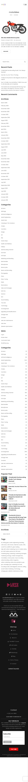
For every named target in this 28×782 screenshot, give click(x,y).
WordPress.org (5, 343)
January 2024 (4, 135)
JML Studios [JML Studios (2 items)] (6, 551)
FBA (2, 238)
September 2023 (5, 144)
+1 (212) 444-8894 (12, 713)
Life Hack (3, 252)
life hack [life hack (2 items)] (18, 551)
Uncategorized (5, 308)
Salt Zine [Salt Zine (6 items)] (20, 566)
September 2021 (5, 179)
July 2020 (3, 191)
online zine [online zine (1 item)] (13, 562)
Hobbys (3, 246)
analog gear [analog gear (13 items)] (6, 542)
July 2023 (3, 150)
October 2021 (4, 176)
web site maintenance (7, 320)
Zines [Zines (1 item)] (21, 571)
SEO (2, 297)
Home (11, 15)
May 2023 (3, 156)
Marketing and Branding (7, 258)
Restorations (4, 285)
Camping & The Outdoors (8, 223)
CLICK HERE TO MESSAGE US (13, 716)
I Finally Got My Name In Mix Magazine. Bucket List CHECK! (17, 497)
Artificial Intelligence (6, 214)
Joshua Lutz (18, 40)
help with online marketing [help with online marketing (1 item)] (8, 549)
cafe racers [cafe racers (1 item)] (10, 544)
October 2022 (4, 164)
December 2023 (5, 138)
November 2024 (5, 126)
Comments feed (5, 340)
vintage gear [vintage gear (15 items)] (4, 571)
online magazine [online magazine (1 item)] (14, 560)
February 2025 (4, 123)
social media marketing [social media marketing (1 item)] (7, 569)
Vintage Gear (4, 314)
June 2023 (3, 153)
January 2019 (4, 200)
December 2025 (5, 108)
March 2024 (4, 132)
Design (3, 232)
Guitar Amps (4, 241)
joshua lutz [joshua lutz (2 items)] (12, 551)
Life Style (3, 255)
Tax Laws (3, 303)
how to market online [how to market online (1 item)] (21, 549)
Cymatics (3, 229)
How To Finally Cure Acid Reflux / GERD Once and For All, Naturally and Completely (17, 507)
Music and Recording (6, 270)
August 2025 (4, 120)
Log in (2, 334)
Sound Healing (5, 300)
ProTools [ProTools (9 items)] (20, 564)
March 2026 (4, 102)
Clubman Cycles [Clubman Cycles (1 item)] (18, 544)
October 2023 (4, 141)
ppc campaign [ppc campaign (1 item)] (5, 564)
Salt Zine (3, 291)
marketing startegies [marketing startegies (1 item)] (20, 553)
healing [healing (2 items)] (17, 547)
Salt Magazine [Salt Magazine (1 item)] (13, 566)
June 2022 (3, 170)
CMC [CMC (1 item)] (24, 544)
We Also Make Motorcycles (10, 38)
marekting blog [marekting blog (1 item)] (5, 553)
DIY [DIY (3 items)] (11, 547)
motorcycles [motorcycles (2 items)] (11, 558)
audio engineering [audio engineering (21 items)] (14, 542)
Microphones (4, 264)
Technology (4, 305)
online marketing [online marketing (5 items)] (5, 562)
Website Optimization (6, 326)
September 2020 (5, 185)
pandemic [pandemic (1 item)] (19, 562)
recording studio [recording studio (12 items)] (5, 566)
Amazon (3, 208)
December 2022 (5, 159)
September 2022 (5, 167)
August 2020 (4, 188)
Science (3, 294)
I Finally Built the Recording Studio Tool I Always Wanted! (17, 479)
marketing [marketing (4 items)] (12, 553)
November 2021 (5, 173)
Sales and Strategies (6, 288)
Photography (4, 273)
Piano (2, 276)
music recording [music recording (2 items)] (19, 558)
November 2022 (5, 161)
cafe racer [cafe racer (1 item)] (4, 544)
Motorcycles (4, 267)
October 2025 (4, 114)
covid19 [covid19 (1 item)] (8, 547)
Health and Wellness (6, 244)
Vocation (3, 317)
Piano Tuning (4, 279)
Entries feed (4, 337)
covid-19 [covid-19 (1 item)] (3, 547)
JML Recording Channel (7, 249)
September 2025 (5, 117)
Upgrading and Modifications (8, 311)
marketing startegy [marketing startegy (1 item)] (6, 555)
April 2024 (3, 129)
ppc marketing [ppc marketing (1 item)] (13, 564)
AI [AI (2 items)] (1, 542)
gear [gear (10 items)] (14, 547)
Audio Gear (4, 220)
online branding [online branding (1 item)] (5, 560)
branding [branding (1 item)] (21, 542)
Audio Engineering (5, 217)
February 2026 (5, 105)
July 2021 (3, 182)
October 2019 (4, 197)
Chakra (3, 226)
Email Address (6, 736)
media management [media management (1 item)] (17, 555)
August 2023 (4, 147)
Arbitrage (3, 211)
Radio (2, 282)
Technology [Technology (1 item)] (17, 569)
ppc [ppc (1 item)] (23, 562)
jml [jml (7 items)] (2, 551)
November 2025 (5, 111)
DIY (2, 235)
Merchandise (4, 261)
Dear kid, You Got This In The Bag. (9, 75)
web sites (3, 323)
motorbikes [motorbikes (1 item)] (4, 558)
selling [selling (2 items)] (24, 566)
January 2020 (4, 194)
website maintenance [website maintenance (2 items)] (14, 571)
